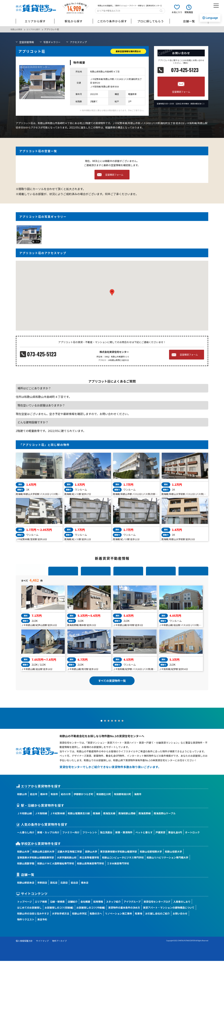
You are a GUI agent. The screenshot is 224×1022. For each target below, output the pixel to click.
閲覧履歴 (189, 12)
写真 (52, 42)
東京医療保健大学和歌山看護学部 (118, 912)
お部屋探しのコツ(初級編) (59, 968)
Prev (4, 762)
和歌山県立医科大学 (43, 912)
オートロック (192, 893)
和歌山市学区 (79, 974)
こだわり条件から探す (112, 21)
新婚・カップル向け (48, 893)
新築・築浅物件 (123, 893)
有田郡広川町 (103, 855)
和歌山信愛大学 (173, 912)
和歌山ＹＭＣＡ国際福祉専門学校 (55, 924)
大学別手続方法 (60, 974)
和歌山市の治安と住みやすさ (33, 974)
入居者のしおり (181, 962)
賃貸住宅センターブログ (157, 962)
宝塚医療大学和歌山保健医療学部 (35, 918)
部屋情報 (26, 42)
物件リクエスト (25, 980)
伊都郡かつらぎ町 (83, 855)
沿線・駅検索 (57, 962)
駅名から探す (74, 21)
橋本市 (44, 855)
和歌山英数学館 (25, 924)
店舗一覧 (189, 21)
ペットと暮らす (144, 893)
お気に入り (177, 12)
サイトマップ (42, 1001)
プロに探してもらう (150, 21)
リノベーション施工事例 (118, 974)
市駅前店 (42, 943)
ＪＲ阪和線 (41, 874)
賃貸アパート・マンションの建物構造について (168, 968)
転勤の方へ (96, 974)
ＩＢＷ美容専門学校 (118, 924)
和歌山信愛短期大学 (151, 912)
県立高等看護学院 (89, 918)
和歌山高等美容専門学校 (90, 924)
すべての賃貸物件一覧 (112, 711)
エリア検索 (41, 962)
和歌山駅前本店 (25, 943)
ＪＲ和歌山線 (24, 874)
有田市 (54, 855)
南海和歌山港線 (126, 874)
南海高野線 (144, 874)
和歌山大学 (23, 912)
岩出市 (33, 855)
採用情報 (98, 962)
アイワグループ (132, 962)
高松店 (53, 943)
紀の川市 (66, 855)
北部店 (64, 943)
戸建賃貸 (160, 893)
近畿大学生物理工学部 (69, 912)
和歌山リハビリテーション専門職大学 (167, 918)
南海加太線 (109, 874)
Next (219, 762)
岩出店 (74, 943)
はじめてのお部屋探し (29, 968)
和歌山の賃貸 (16, 29)
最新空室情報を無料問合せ (128, 51)
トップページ (24, 962)
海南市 (137, 855)
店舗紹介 (73, 962)
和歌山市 (22, 855)
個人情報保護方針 (24, 1001)
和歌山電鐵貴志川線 (79, 874)
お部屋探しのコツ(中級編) (90, 968)
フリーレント (89, 893)
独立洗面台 (106, 893)
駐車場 (138, 974)
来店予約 (42, 980)
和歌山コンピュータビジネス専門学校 (123, 918)
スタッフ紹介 (113, 962)
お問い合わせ (180, 974)
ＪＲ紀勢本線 (57, 874)
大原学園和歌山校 (66, 918)
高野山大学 (91, 912)
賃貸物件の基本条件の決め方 (124, 968)
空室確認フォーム (181, 91)
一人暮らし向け (25, 893)
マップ (78, 42)
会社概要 (85, 962)
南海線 (96, 874)
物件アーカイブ (59, 1001)
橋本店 (84, 943)
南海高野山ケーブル (165, 874)
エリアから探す (35, 21)
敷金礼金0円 (175, 893)
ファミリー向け (70, 893)
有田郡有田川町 (122, 855)
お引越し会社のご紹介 (157, 974)
